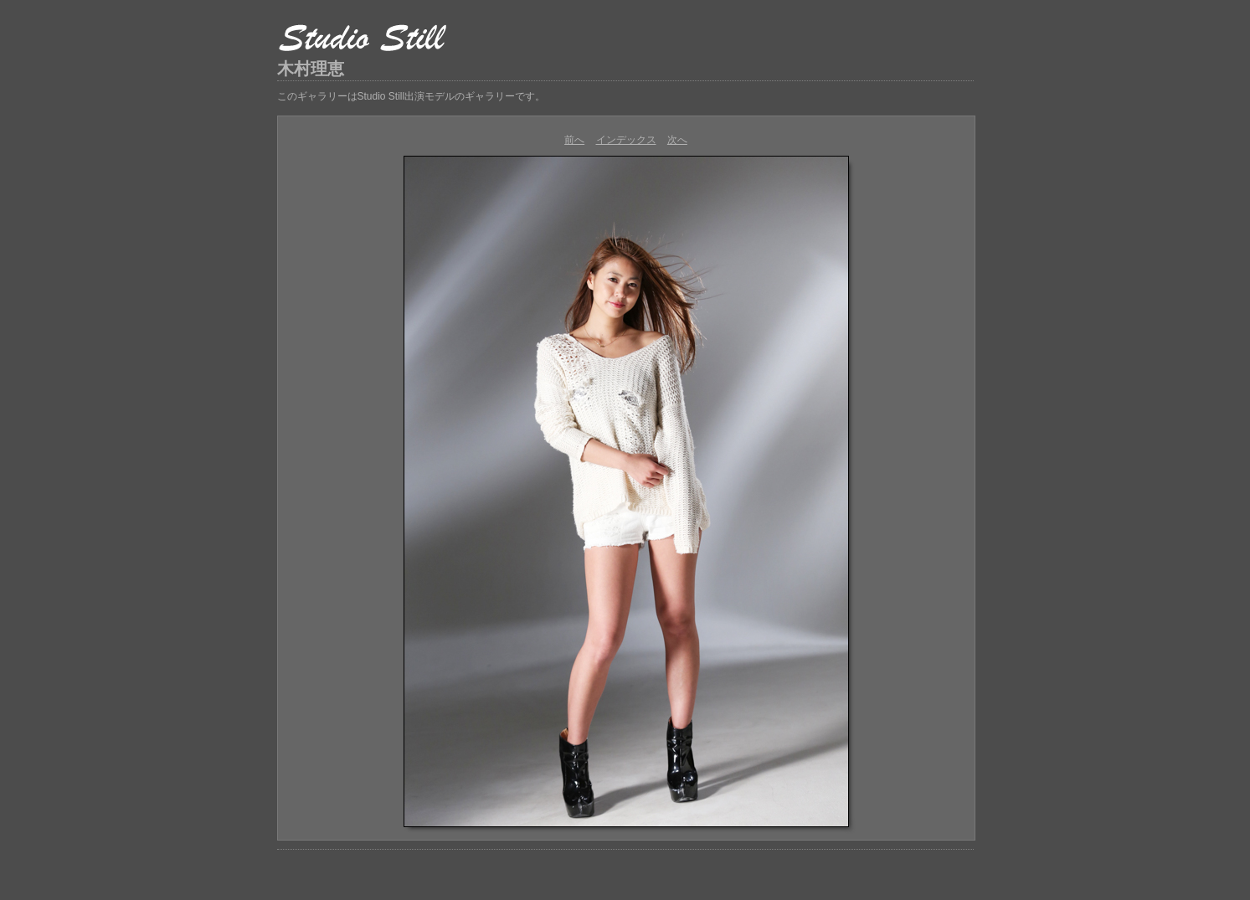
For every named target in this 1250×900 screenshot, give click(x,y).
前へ (574, 140)
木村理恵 (310, 68)
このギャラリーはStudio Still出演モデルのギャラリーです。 (411, 96)
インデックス (626, 140)
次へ (677, 140)
